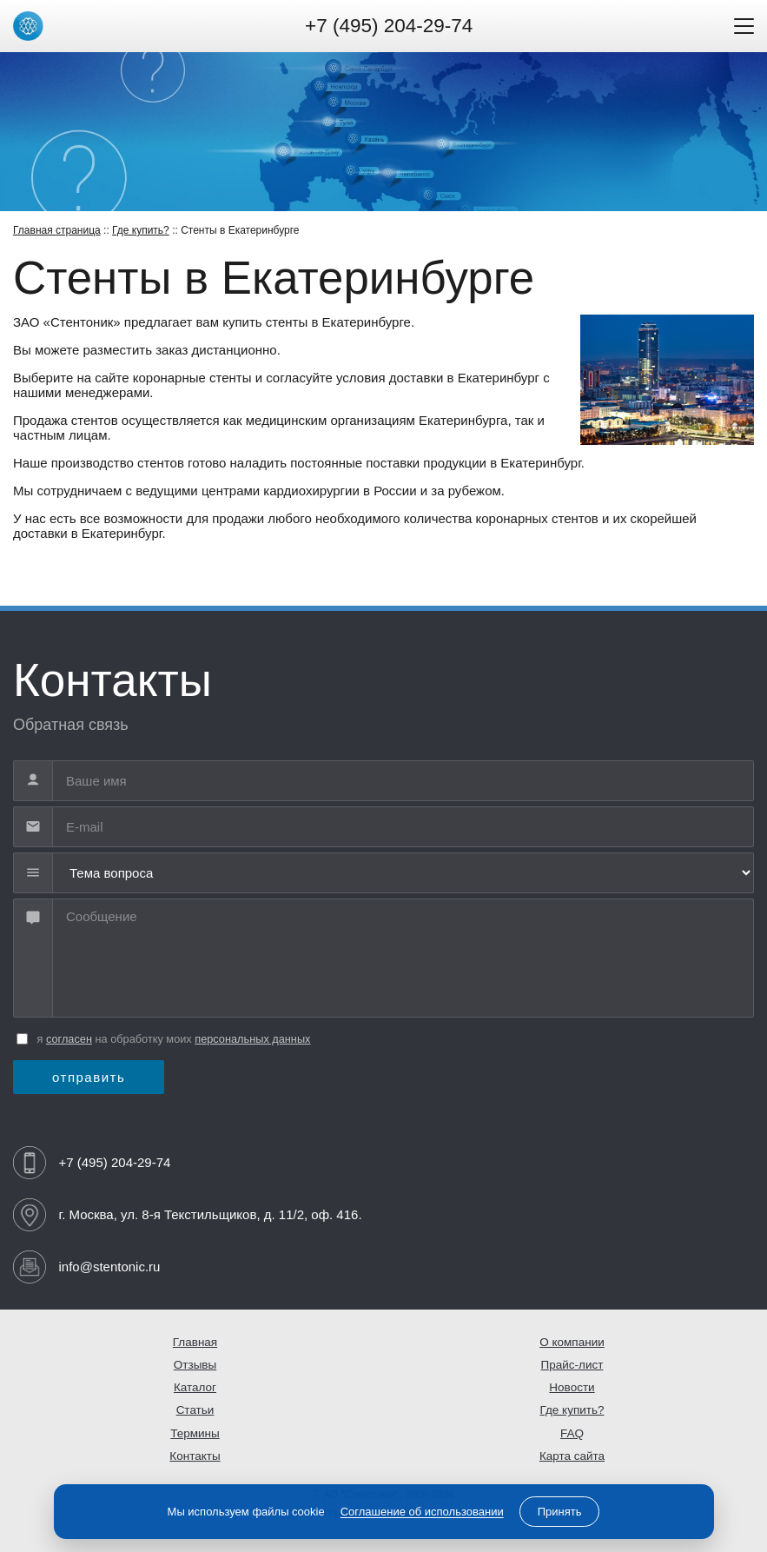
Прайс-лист (572, 1364)
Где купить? (140, 230)
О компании (571, 1342)
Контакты (194, 1455)
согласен (69, 1038)
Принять (560, 1511)
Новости (571, 1387)
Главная (195, 1342)
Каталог (195, 1387)
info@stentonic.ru (110, 1266)
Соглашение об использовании (422, 1511)
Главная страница (57, 230)
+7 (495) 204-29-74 (389, 25)
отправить (88, 1077)
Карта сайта (572, 1455)
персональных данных (252, 1038)
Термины (195, 1433)
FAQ (572, 1433)
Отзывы (195, 1364)
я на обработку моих (174, 1038)
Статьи (195, 1409)
